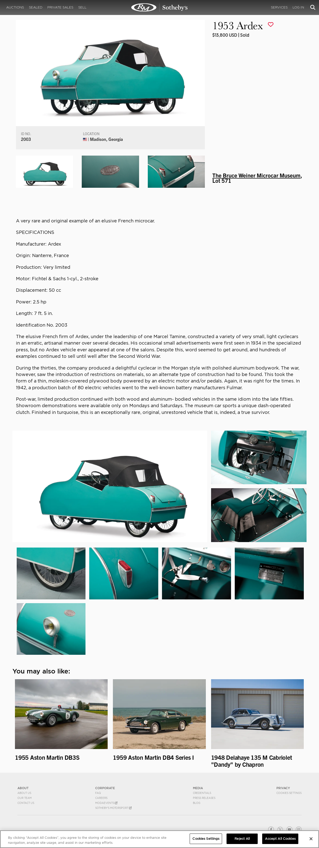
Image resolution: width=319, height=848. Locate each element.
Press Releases (204, 797)
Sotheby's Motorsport (113, 807)
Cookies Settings (289, 792)
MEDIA (198, 788)
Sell (82, 7)
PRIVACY (283, 788)
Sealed (35, 7)
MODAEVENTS (106, 802)
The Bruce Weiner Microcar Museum (256, 175)
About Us (24, 792)
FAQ (98, 792)
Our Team (24, 797)
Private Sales (60, 7)
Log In (298, 7)
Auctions (15, 7)
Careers (101, 797)
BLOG (196, 802)
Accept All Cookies (280, 839)
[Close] (311, 838)
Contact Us (25, 802)
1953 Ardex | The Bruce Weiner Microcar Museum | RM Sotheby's (159, 7)
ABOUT (23, 788)
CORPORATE (105, 788)
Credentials (202, 792)
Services (279, 7)
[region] (159, 839)
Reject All (242, 839)
